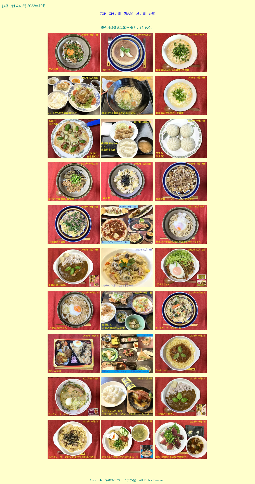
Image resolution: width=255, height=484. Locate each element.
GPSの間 (115, 13)
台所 (152, 13)
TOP (103, 13)
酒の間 (128, 13)
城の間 (141, 13)
